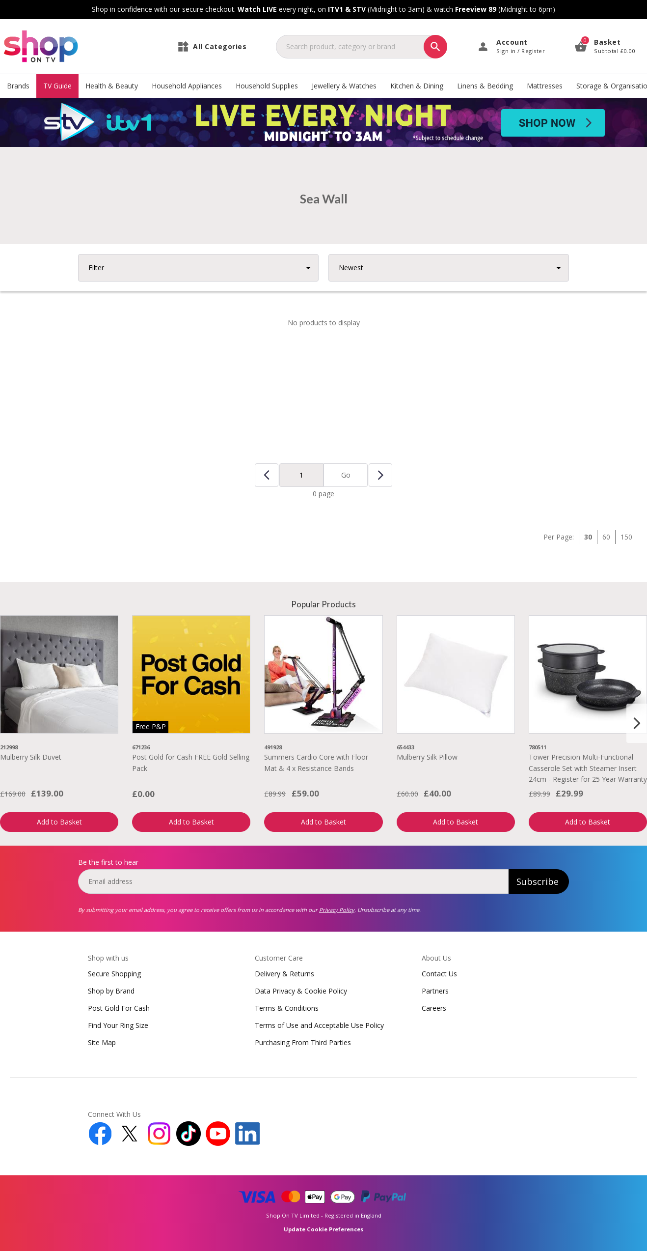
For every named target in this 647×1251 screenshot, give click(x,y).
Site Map (102, 1042)
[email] (293, 881)
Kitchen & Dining (416, 85)
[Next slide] (636, 723)
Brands (18, 85)
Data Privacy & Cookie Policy (301, 990)
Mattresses (545, 85)
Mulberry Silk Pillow (427, 757)
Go (345, 475)
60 (606, 536)
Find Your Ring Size (118, 1025)
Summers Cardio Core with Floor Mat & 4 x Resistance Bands (316, 762)
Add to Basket (59, 821)
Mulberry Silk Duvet (30, 757)
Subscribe (537, 881)
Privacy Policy (336, 909)
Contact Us (439, 973)
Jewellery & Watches (344, 85)
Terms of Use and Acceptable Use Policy (319, 1025)
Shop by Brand (111, 990)
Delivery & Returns (284, 973)
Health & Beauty (111, 85)
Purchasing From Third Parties (303, 1042)
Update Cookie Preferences (323, 1229)
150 (626, 536)
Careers (434, 1008)
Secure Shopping (114, 973)
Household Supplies (267, 85)
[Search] (435, 46)
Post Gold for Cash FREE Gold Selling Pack (190, 762)
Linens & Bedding (485, 85)
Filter (96, 267)
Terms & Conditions (287, 1008)
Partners (435, 990)
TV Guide (57, 85)
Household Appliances (187, 85)
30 (588, 536)
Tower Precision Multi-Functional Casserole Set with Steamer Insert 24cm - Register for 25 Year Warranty (588, 768)
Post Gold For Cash (119, 1008)
